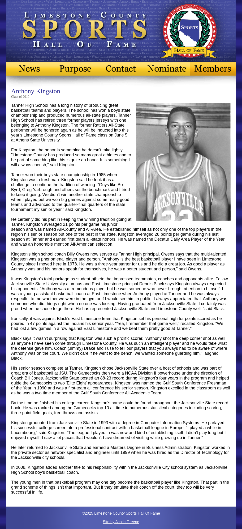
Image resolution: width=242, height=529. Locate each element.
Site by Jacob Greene (121, 522)
